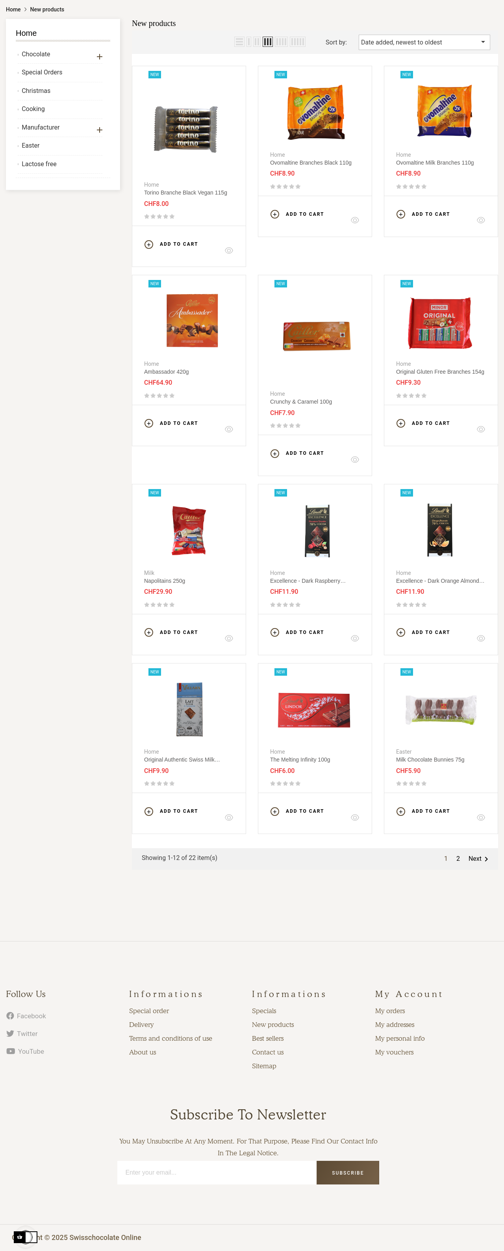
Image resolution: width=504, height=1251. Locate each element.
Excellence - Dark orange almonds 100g (439, 581)
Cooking (33, 109)
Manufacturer (40, 127)
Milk (149, 573)
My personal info (400, 1038)
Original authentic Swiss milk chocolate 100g (179, 759)
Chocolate (36, 54)
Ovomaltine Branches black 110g (311, 162)
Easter (30, 145)
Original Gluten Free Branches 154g (440, 372)
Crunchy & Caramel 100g (301, 401)
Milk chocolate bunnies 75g (430, 759)
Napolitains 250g (164, 581)
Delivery (141, 1025)
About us (142, 1052)
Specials (264, 1011)
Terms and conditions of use (170, 1038)
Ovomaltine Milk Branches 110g (435, 162)
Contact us (268, 1052)
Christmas (36, 91)
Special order (149, 1011)
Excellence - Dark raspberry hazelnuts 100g (305, 581)
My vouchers (394, 1052)
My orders (390, 1011)
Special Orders (42, 72)
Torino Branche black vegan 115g (185, 192)
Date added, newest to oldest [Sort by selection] (424, 41)
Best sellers (268, 1038)
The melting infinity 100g (300, 759)
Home (26, 33)
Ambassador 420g (166, 372)
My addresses (394, 1025)
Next (480, 859)
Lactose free (39, 164)
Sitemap (264, 1066)
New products (273, 1025)
